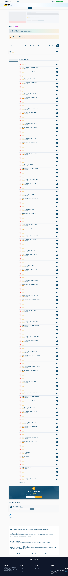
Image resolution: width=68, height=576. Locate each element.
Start (57, 51)
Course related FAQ (34, 527)
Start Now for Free (59, 1)
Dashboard (53, 1)
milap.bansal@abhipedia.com (55, 568)
